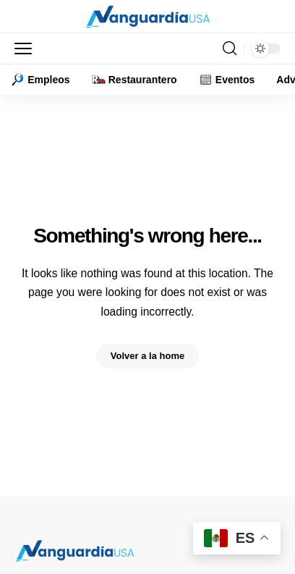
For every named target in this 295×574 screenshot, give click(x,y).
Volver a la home (147, 355)
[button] (26, 48)
